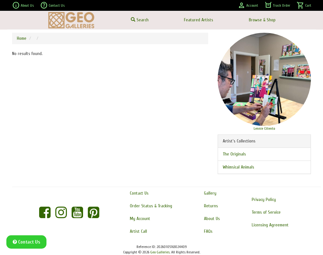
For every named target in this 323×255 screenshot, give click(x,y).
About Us (23, 5)
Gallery (210, 193)
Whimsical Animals (238, 167)
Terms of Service (266, 212)
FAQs (208, 231)
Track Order (277, 5)
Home (21, 38)
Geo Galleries (160, 252)
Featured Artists (198, 20)
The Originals (234, 154)
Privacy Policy (264, 199)
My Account (140, 218)
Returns (211, 206)
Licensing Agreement (270, 225)
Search (140, 20)
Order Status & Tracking (151, 206)
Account (248, 5)
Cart (304, 5)
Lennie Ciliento (264, 128)
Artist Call (138, 231)
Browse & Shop (262, 20)
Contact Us (52, 5)
